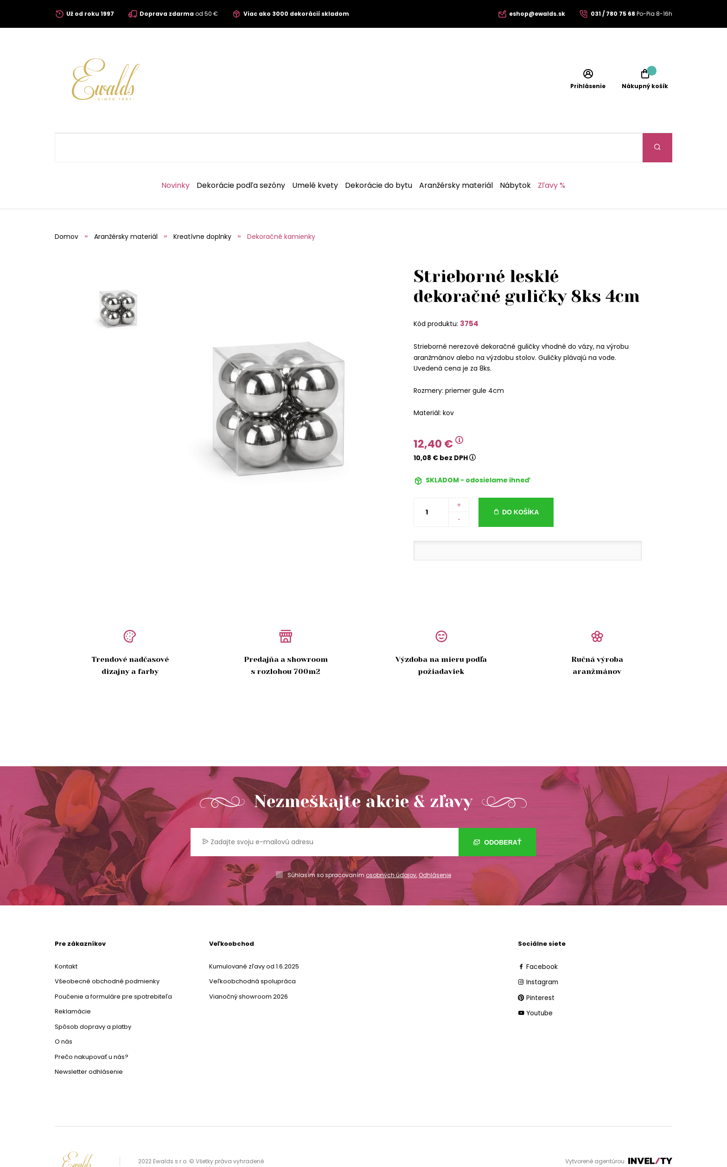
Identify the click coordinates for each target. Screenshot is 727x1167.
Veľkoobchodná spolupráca (252, 952)
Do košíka (520, 483)
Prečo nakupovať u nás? (91, 1027)
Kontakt (66, 937)
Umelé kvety (315, 156)
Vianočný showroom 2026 (248, 967)
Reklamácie (73, 982)
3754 (469, 294)
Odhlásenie (435, 846)
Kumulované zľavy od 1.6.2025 (254, 937)
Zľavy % (551, 156)
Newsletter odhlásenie (89, 1042)
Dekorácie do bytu (378, 156)
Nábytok (515, 156)
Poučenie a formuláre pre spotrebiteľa (113, 967)
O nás (63, 1012)
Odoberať (497, 812)
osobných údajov (391, 846)
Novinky (175, 156)
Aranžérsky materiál (456, 156)
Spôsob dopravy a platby (93, 997)
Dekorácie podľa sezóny (241, 156)
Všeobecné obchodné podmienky (107, 952)
